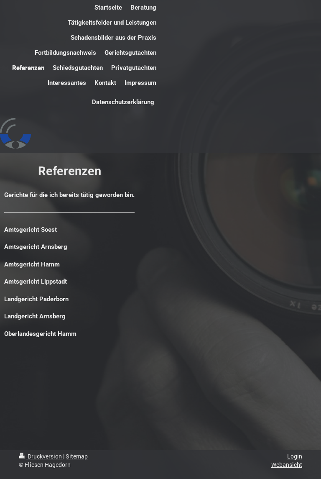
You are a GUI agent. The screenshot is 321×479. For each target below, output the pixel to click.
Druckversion (41, 456)
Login (294, 456)
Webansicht (286, 465)
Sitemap (77, 456)
